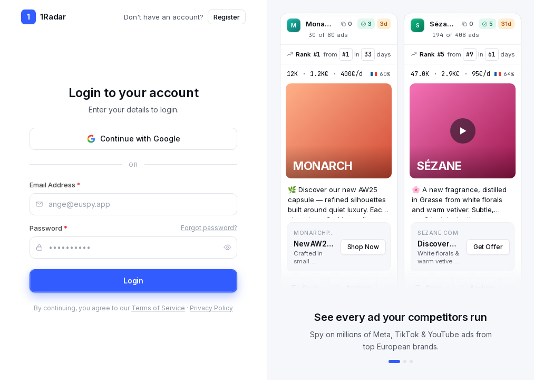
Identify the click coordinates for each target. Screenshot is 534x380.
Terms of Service (158, 308)
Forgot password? (209, 228)
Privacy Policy (211, 308)
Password (48, 228)
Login (133, 280)
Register (226, 17)
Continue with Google (133, 139)
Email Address (55, 184)
